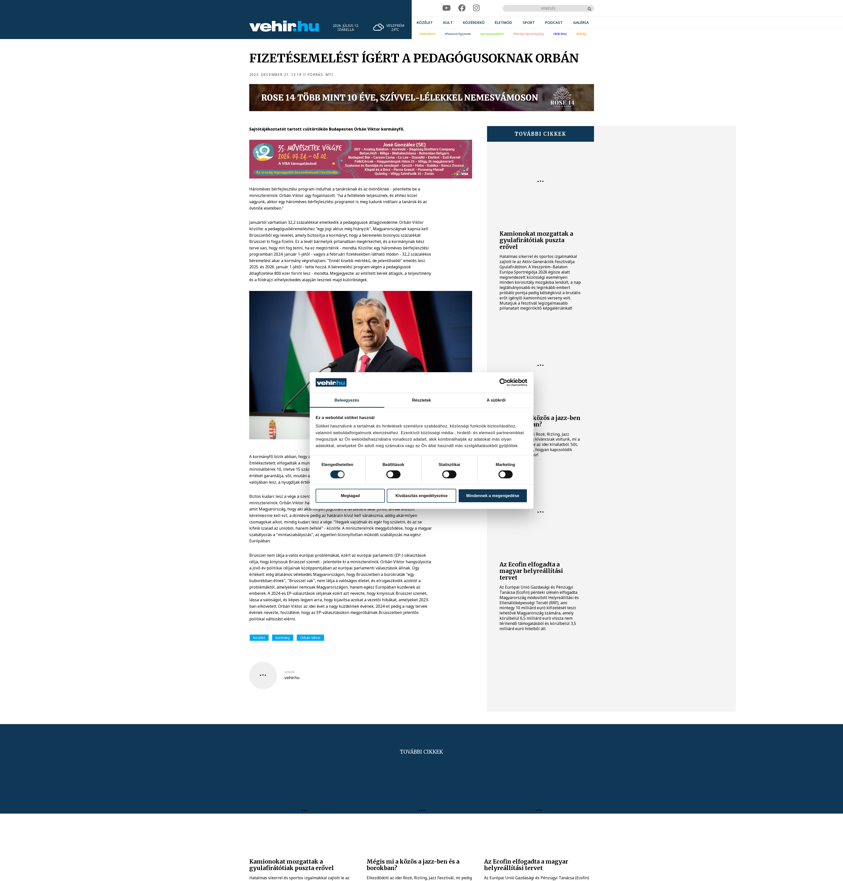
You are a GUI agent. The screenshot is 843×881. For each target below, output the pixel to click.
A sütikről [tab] (496, 400)
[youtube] (446, 8)
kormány (283, 637)
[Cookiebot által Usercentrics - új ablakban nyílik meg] (505, 382)
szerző (289, 672)
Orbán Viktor (310, 637)
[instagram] (476, 8)
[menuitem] (425, 22)
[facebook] (462, 8)
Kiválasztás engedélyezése (422, 495)
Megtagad (350, 495)
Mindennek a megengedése (492, 495)
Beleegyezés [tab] (347, 400)
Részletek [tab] (421, 400)
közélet (259, 637)
